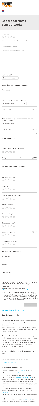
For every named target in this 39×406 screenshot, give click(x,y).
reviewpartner (26, 377)
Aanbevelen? (6, 75)
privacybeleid (27, 399)
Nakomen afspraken (9, 177)
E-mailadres (6, 272)
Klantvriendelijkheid (8, 214)
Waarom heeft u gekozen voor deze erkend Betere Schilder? (17, 119)
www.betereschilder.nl (9, 362)
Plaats (4, 265)
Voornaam (5, 257)
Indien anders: (6, 109)
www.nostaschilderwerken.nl (14, 310)
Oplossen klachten (8, 232)
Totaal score (6, 34)
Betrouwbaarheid (8, 223)
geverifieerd (5, 392)
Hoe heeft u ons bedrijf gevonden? (14, 100)
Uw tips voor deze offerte (11, 158)
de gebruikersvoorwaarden (24, 373)
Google (18, 377)
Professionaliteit (7, 204)
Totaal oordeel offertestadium (12, 149)
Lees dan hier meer (8, 397)
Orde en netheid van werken (12, 195)
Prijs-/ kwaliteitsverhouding (11, 241)
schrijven (23, 370)
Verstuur (28, 305)
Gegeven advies (7, 186)
